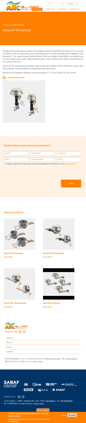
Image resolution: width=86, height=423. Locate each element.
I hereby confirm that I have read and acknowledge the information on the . (39, 164)
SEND (71, 183)
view (22, 241)
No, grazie (72, 415)
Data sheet (8, 257)
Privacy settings (43, 410)
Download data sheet (16, 78)
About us (50, 9)
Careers (62, 9)
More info (15, 421)
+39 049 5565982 (71, 359)
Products (9, 338)
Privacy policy (37, 361)
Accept (63, 415)
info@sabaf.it (50, 401)
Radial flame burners (14, 25)
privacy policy (69, 164)
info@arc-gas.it (55, 359)
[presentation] (21, 170)
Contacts (74, 9)
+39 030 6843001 (66, 401)
